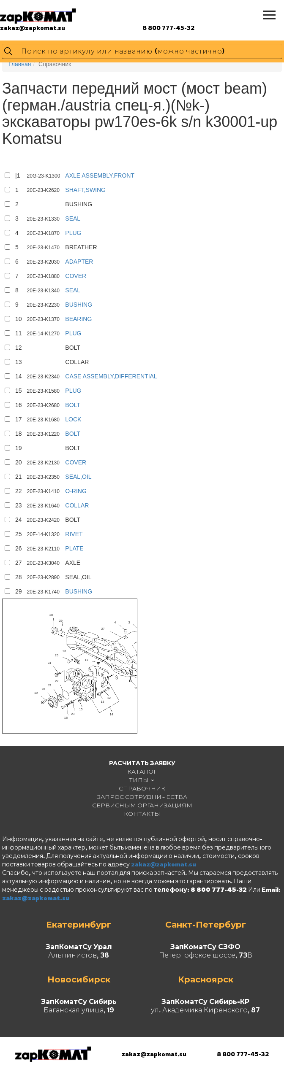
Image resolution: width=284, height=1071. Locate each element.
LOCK (73, 419)
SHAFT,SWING (85, 189)
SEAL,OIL (78, 476)
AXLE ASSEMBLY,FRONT (99, 175)
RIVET (73, 534)
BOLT (72, 347)
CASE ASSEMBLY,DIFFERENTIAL (111, 376)
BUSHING (78, 204)
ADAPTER (79, 261)
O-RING (76, 491)
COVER (75, 275)
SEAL (72, 218)
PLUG (73, 232)
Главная (19, 64)
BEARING (78, 319)
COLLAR (77, 362)
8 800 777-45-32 (168, 27)
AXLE (72, 562)
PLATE (74, 548)
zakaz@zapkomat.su (32, 27)
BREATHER (81, 247)
